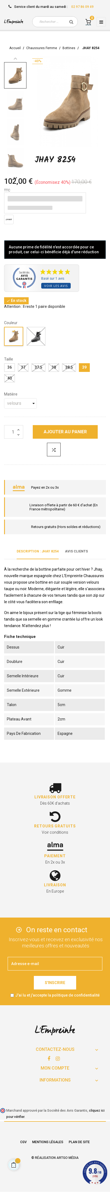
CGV (23, 1142)
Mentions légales (47, 1142)
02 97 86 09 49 (82, 7)
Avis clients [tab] (76, 551)
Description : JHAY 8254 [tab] (38, 551)
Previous (15, 58)
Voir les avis (56, 286)
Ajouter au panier (65, 431)
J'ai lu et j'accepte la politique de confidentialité (57, 995)
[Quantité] (13, 432)
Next (15, 178)
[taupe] (14, 337)
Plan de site (79, 1142)
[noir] (36, 337)
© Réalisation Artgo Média (55, 1158)
